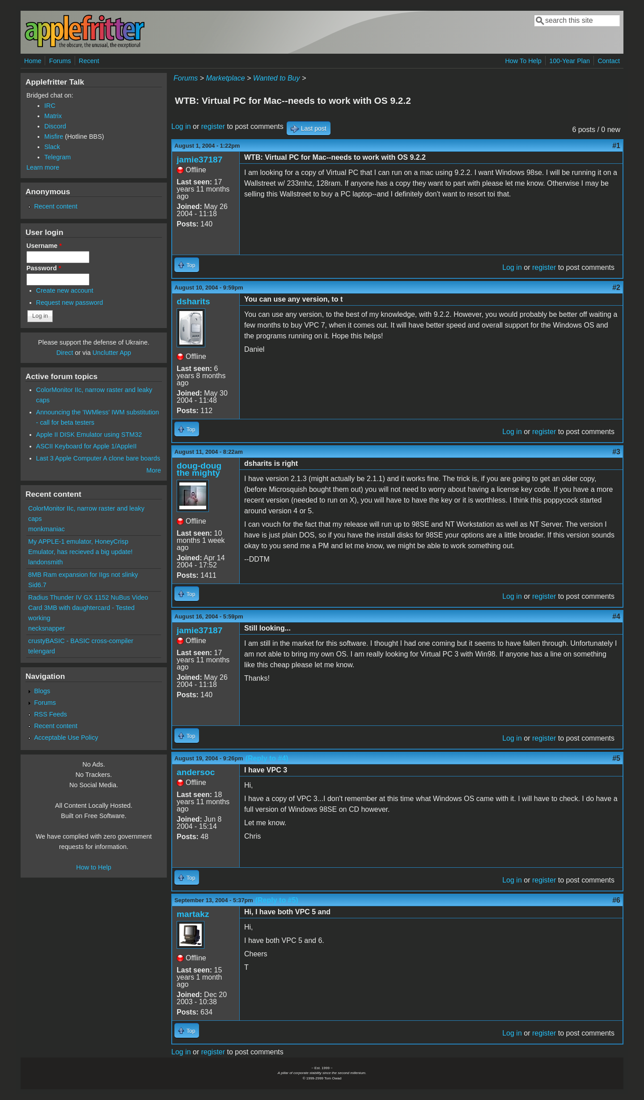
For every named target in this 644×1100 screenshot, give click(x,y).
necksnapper (46, 628)
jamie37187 (199, 159)
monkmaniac (46, 529)
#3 (616, 452)
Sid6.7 (37, 584)
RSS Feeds (50, 714)
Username (44, 245)
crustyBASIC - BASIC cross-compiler (80, 640)
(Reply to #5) (276, 900)
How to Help (93, 867)
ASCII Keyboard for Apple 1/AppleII (86, 446)
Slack (52, 146)
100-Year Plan (569, 60)
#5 (616, 758)
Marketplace (225, 78)
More (153, 470)
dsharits (193, 301)
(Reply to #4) (267, 758)
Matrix (53, 115)
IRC (49, 105)
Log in (181, 126)
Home (32, 60)
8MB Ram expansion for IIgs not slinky (83, 574)
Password (43, 268)
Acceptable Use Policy (66, 737)
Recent (89, 60)
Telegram (57, 157)
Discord (55, 126)
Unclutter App (112, 352)
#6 (616, 900)
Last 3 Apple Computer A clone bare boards (98, 458)
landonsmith (45, 562)
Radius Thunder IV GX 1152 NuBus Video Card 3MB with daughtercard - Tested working (88, 608)
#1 (616, 145)
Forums (60, 60)
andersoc (196, 772)
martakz (193, 914)
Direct (64, 352)
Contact (608, 60)
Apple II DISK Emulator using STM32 (89, 434)
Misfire (53, 136)
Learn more (42, 167)
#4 (616, 616)
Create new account (64, 290)
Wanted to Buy (276, 78)
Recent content (55, 206)
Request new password (69, 302)
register (213, 126)
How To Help (523, 60)
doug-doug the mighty (199, 469)
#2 (616, 287)
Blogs (42, 691)
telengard (41, 651)
